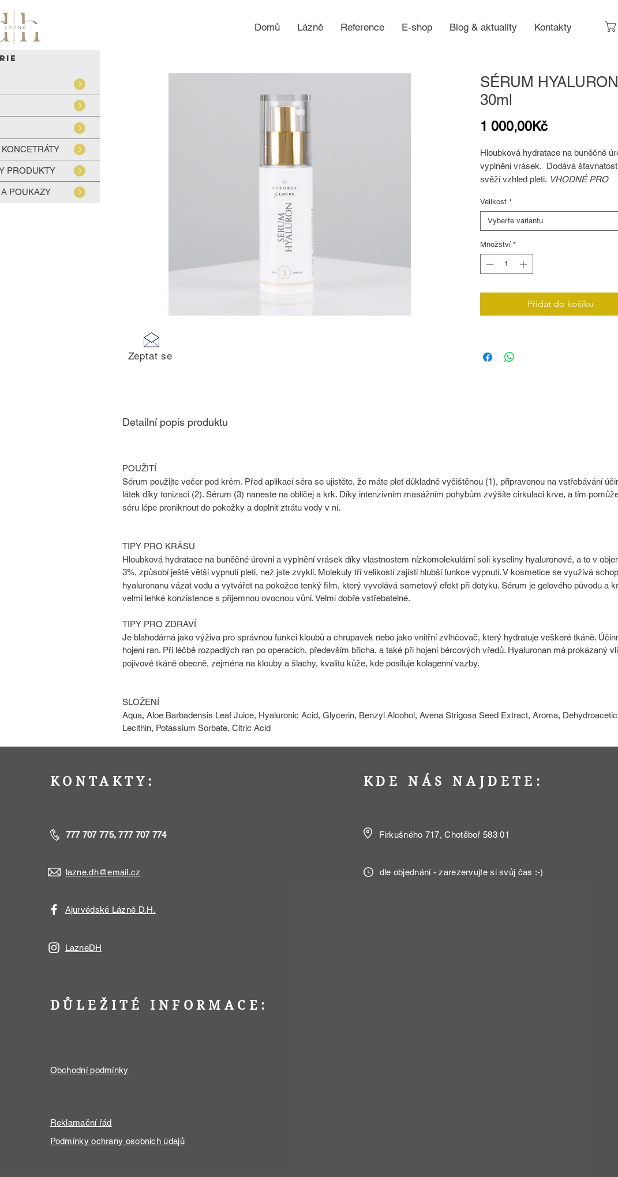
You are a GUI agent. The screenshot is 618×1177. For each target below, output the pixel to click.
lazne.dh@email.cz (103, 872)
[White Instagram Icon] (54, 947)
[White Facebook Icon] (54, 909)
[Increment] (524, 264)
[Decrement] (489, 264)
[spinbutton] (506, 264)
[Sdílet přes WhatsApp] (509, 357)
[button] (151, 346)
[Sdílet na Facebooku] (488, 357)
